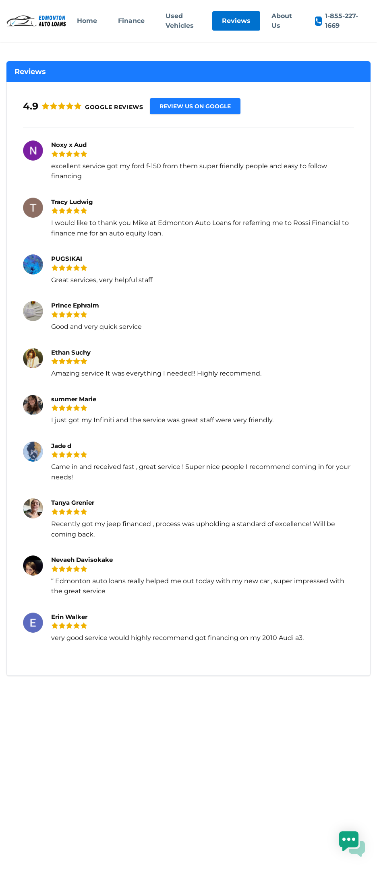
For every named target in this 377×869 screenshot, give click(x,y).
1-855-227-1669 (336, 20)
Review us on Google (195, 106)
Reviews (236, 21)
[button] (352, 844)
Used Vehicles (180, 20)
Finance (131, 21)
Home (87, 21)
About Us (281, 20)
